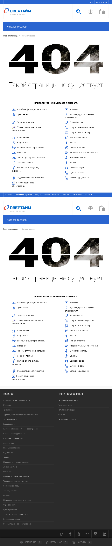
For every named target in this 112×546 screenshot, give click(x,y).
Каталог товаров (56, 26)
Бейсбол (71, 162)
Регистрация (101, 2)
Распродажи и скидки (67, 419)
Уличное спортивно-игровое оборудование (27, 128)
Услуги (38, 195)
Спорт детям (20, 137)
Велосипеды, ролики (77, 178)
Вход (91, 2)
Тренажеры (20, 114)
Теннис (70, 142)
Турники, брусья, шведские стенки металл (79, 116)
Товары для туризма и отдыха (28, 157)
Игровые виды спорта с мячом (28, 147)
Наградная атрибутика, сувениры (25, 169)
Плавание (19, 152)
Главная (8, 195)
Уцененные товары (66, 405)
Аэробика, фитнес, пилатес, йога (29, 109)
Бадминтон (20, 142)
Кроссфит (72, 109)
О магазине (77, 195)
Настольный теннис (76, 137)
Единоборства (74, 122)
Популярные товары (66, 410)
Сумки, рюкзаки (74, 173)
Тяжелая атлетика (23, 122)
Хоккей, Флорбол (22, 162)
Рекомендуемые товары (68, 400)
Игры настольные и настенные (81, 152)
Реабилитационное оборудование (23, 184)
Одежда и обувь (74, 167)
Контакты (89, 195)
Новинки (61, 415)
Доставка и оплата (51, 195)
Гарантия (65, 195)
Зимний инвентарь (76, 157)
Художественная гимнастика (28, 178)
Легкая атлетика (75, 147)
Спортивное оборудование (79, 127)
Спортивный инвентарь (78, 132)
